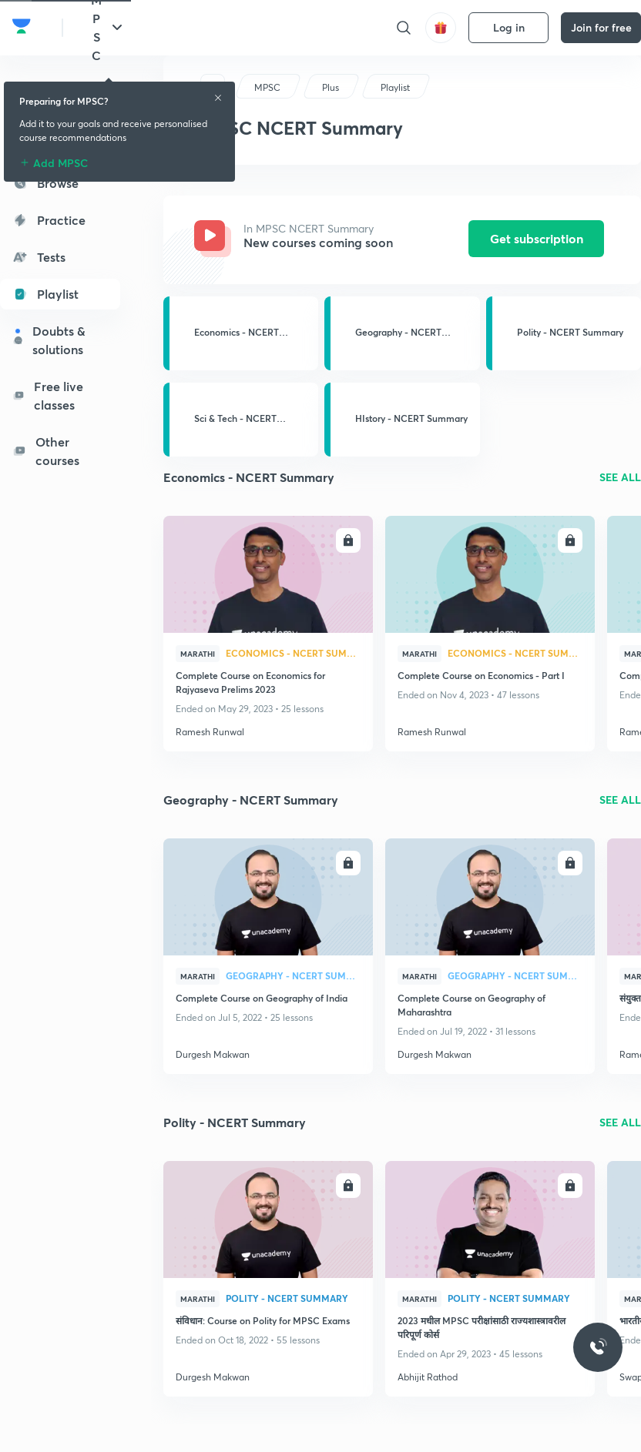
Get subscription (536, 238)
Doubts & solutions (49, 340)
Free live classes (47, 395)
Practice (49, 220)
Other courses (45, 450)
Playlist (45, 294)
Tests (38, 257)
